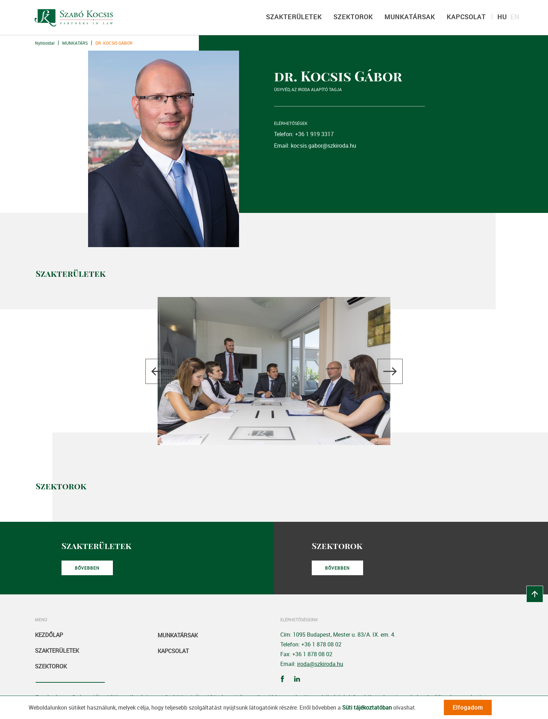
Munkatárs (75, 43)
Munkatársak (178, 635)
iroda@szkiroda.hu (320, 664)
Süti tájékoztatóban (367, 707)
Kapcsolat (173, 651)
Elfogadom (468, 707)
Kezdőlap (49, 635)
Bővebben (87, 568)
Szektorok (51, 666)
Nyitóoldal (45, 43)
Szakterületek (57, 650)
